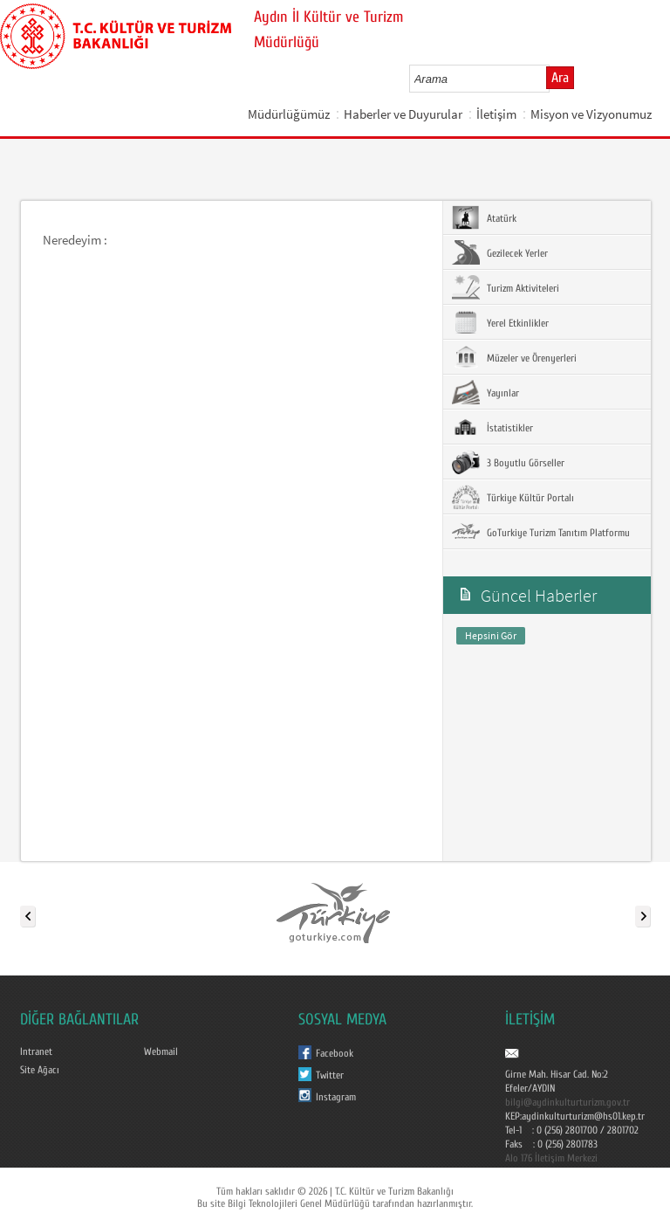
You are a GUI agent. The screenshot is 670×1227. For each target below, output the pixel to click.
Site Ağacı (39, 1070)
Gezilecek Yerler (500, 252)
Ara (560, 78)
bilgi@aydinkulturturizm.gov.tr (567, 1102)
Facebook (334, 1053)
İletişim (496, 114)
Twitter (330, 1075)
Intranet (36, 1051)
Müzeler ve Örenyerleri (514, 357)
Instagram (336, 1097)
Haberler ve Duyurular (403, 114)
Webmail (161, 1051)
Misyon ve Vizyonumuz (591, 114)
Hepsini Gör (490, 635)
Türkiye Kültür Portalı (513, 497)
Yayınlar (485, 392)
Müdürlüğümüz (289, 114)
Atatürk (484, 217)
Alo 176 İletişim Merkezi (551, 1158)
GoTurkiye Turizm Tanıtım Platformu (541, 532)
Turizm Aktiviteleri (505, 287)
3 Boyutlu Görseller (508, 462)
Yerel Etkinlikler (500, 322)
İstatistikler (492, 427)
